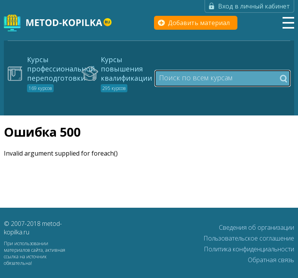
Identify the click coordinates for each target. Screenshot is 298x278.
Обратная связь (271, 260)
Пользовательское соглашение (248, 238)
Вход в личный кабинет (254, 6)
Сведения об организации (256, 227)
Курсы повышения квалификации (126, 73)
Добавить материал (199, 23)
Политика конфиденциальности (249, 249)
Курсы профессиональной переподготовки (61, 73)
